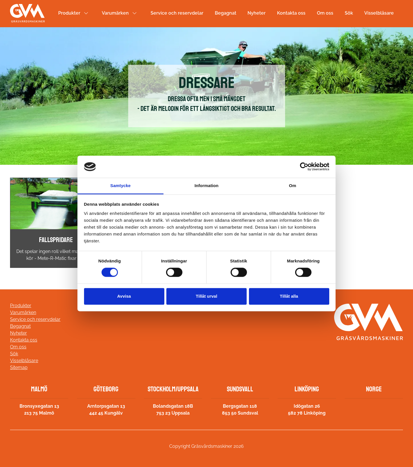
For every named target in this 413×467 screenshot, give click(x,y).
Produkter (69, 13)
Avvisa (124, 296)
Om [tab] (292, 185)
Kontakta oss (291, 13)
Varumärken (115, 13)
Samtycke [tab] (120, 185)
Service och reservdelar (177, 13)
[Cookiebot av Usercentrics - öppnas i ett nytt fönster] (304, 166)
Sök (349, 13)
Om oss (325, 13)
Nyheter (257, 13)
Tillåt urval (206, 296)
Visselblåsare (379, 13)
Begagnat (225, 13)
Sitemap (19, 367)
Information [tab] (206, 185)
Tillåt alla (289, 296)
